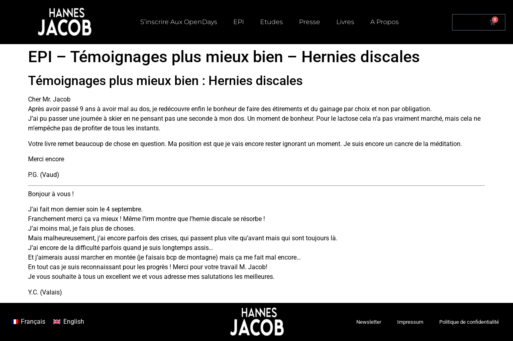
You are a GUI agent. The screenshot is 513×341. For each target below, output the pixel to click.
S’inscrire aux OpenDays (178, 22)
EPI (238, 22)
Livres (345, 22)
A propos (384, 22)
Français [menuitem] (33, 321)
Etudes (271, 22)
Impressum (410, 322)
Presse (309, 22)
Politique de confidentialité (469, 322)
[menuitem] (28, 322)
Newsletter (368, 322)
